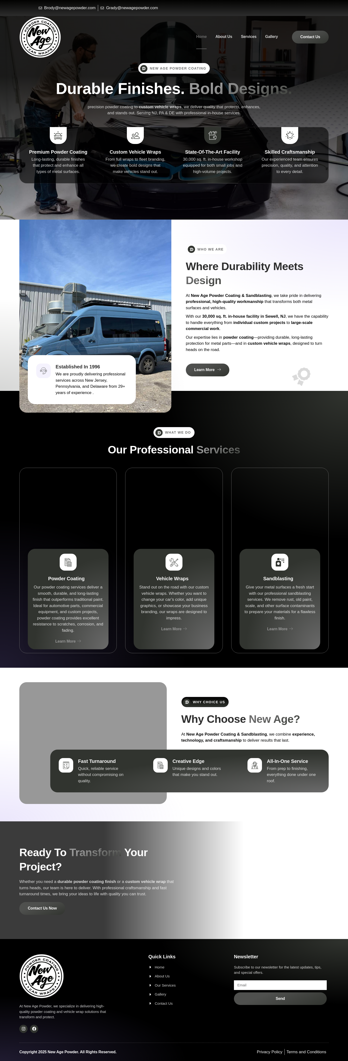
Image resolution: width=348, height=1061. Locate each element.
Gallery (271, 37)
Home (201, 37)
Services (248, 37)
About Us (223, 37)
